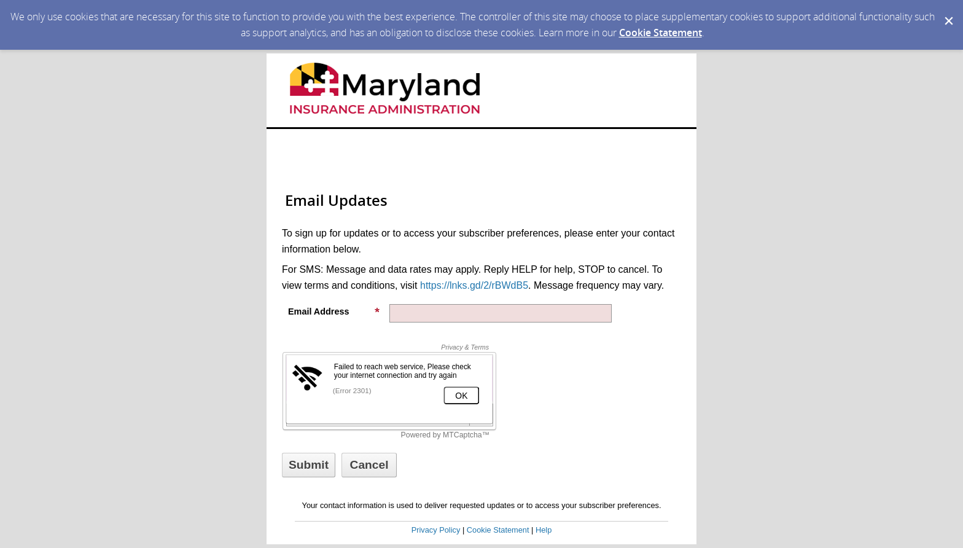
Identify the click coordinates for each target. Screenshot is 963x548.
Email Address (334, 311)
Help (544, 529)
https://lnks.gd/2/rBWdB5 (474, 285)
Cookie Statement (660, 32)
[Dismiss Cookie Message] (947, 11)
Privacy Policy (436, 529)
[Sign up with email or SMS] (308, 465)
